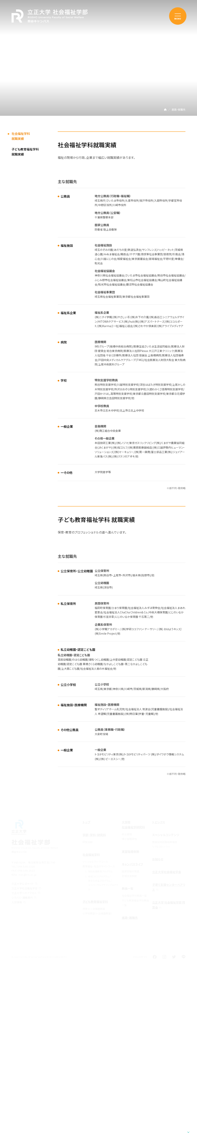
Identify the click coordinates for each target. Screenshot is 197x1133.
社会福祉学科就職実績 (21, 137)
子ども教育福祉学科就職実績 (25, 153)
